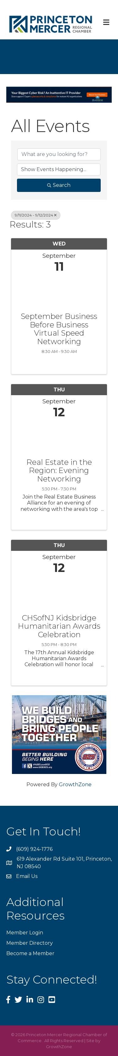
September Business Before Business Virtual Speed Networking (59, 329)
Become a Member (30, 953)
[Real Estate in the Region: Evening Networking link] (59, 437)
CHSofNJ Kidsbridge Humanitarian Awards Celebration (59, 626)
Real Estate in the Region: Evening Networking (59, 470)
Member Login (24, 933)
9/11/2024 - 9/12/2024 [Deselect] (36, 215)
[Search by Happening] (58, 170)
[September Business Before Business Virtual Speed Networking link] (59, 291)
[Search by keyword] (59, 154)
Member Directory (29, 943)
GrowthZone (75, 785)
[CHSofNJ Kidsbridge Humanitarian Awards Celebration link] (59, 592)
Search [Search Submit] (58, 185)
